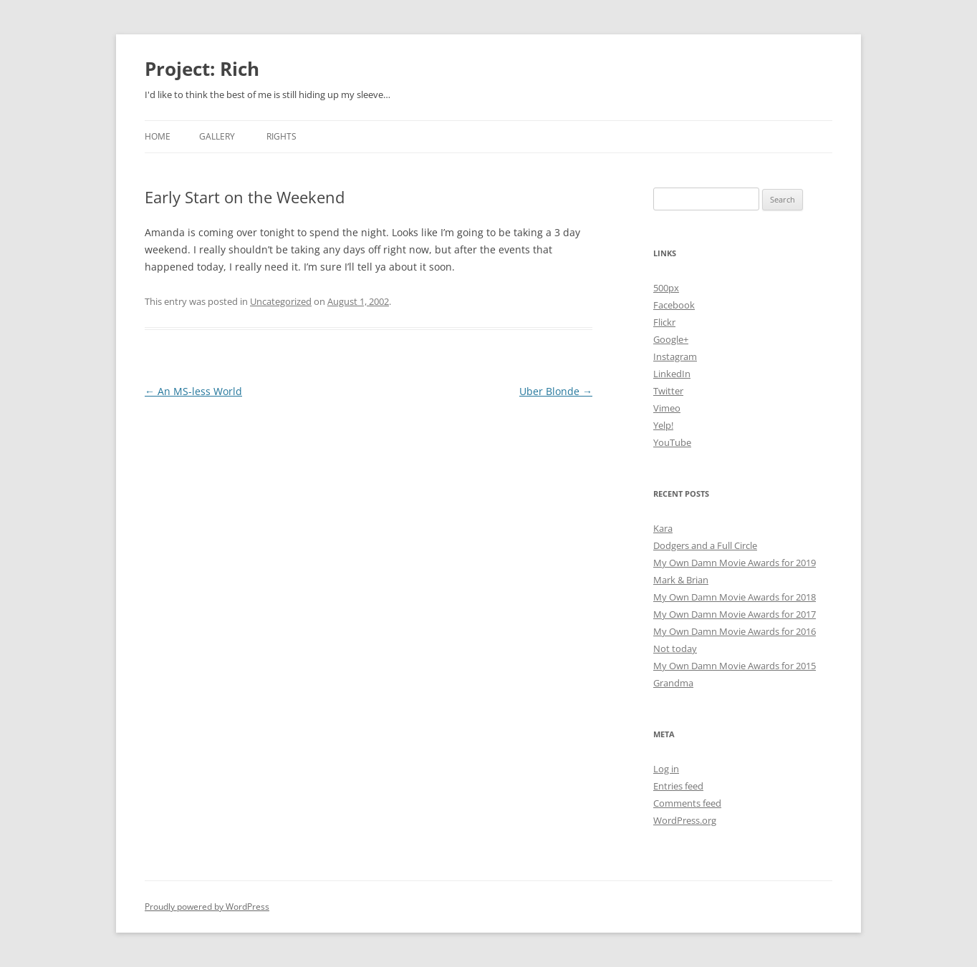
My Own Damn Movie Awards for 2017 (734, 614)
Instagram (675, 356)
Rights (281, 136)
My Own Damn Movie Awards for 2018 (734, 597)
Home (157, 136)
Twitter (668, 390)
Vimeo (666, 408)
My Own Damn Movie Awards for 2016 (734, 631)
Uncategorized (281, 301)
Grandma (673, 682)
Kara (663, 528)
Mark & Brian (680, 579)
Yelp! (663, 425)
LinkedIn (671, 373)
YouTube (672, 442)
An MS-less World (193, 391)
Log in (666, 768)
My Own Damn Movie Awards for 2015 (734, 665)
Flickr (664, 322)
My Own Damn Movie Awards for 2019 (734, 562)
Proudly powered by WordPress (207, 906)
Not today (675, 648)
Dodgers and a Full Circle (705, 545)
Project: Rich (202, 69)
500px (666, 287)
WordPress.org (684, 820)
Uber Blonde (555, 391)
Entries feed (678, 785)
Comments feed (687, 803)
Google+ (670, 339)
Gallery (217, 136)
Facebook (674, 304)
